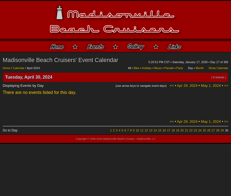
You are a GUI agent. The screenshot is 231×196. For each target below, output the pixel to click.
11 (142, 130)
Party (179, 68)
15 (159, 130)
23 (195, 130)
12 (146, 130)
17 (168, 130)
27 (213, 130)
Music (158, 68)
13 (150, 130)
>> (226, 86)
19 (177, 130)
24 (199, 130)
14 (155, 130)
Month (200, 68)
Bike (136, 68)
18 (173, 130)
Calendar (18, 68)
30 (226, 130)
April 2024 (33, 68)
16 (164, 130)
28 (217, 130)
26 (208, 130)
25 (204, 130)
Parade (169, 68)
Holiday (147, 68)
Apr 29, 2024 (187, 86)
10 (137, 130)
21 (186, 130)
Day (190, 68)
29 (222, 130)
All (129, 68)
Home (6, 68)
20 (182, 130)
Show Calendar (218, 68)
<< (172, 86)
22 (191, 130)
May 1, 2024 (211, 86)
